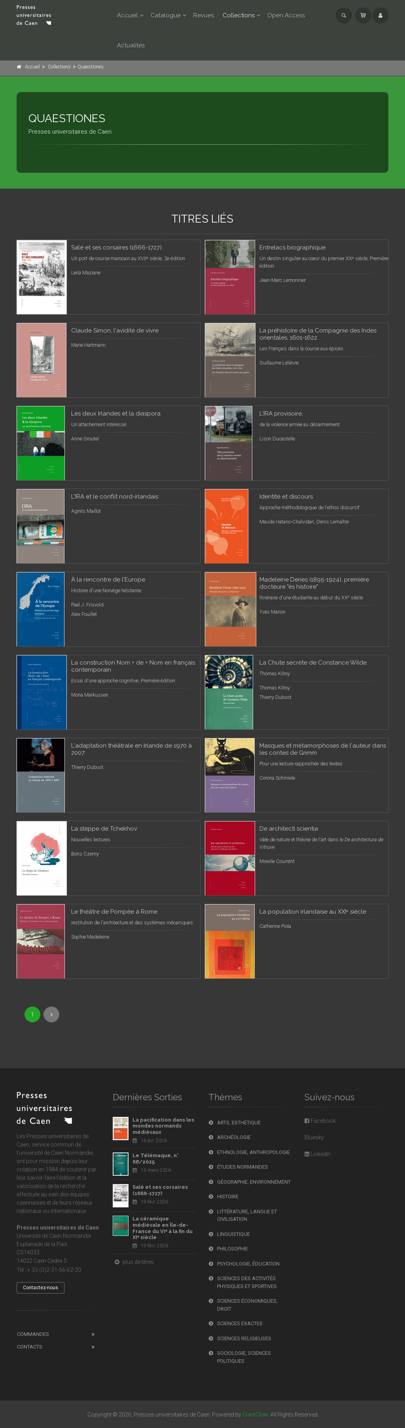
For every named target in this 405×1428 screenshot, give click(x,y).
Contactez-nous (40, 1287)
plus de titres (133, 1262)
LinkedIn (318, 1154)
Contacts (29, 1347)
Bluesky (314, 1137)
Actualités (131, 45)
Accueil (127, 15)
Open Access (286, 15)
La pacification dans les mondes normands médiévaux (163, 1126)
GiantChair (255, 1414)
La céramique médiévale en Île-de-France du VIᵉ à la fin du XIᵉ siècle (162, 1228)
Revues (203, 15)
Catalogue (166, 15)
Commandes (33, 1334)
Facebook (320, 1121)
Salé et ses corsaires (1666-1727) (160, 1190)
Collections (239, 15)
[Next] (51, 1014)
